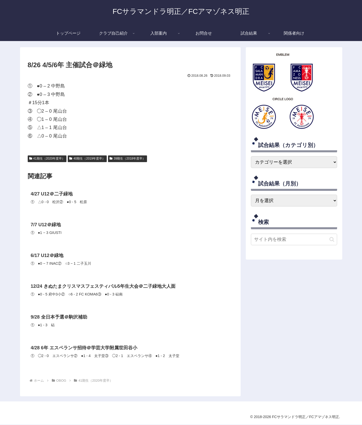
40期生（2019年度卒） (87, 158)
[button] (331, 239)
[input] (294, 239)
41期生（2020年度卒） (47, 158)
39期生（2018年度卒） (127, 158)
